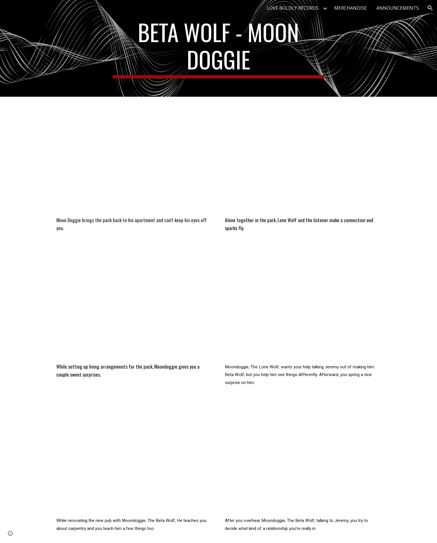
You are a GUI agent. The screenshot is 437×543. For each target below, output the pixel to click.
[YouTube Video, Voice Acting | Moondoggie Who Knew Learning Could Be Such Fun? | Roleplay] (134, 458)
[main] (218, 48)
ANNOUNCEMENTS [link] (397, 8)
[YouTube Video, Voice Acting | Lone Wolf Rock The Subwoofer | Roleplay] (303, 304)
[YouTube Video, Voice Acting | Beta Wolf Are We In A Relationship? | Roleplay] (303, 458)
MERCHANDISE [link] (350, 8)
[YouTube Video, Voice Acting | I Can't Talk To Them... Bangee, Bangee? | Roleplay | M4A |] (134, 158)
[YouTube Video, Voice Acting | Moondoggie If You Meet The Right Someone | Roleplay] (134, 304)
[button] (430, 8)
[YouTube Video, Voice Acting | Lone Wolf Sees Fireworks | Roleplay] (303, 158)
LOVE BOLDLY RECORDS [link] (293, 8)
